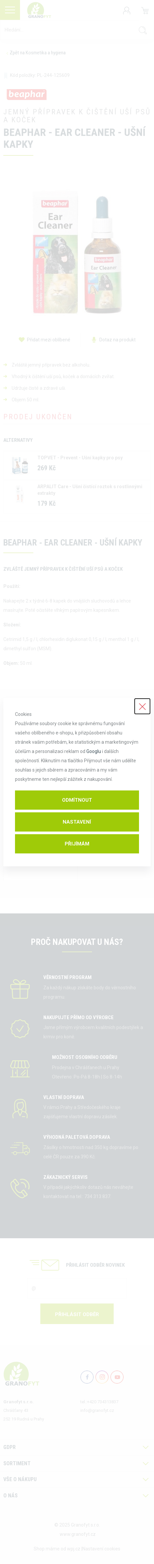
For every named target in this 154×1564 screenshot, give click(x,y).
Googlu (93, 751)
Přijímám (77, 844)
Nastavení (77, 822)
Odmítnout (77, 800)
